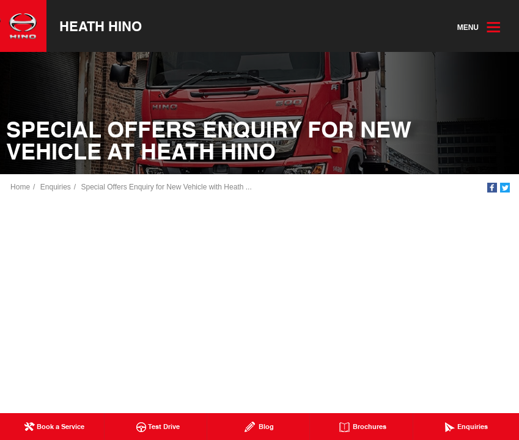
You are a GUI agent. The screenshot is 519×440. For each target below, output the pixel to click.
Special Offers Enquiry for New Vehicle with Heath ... (166, 187)
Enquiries (56, 187)
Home (21, 187)
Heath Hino (101, 26)
